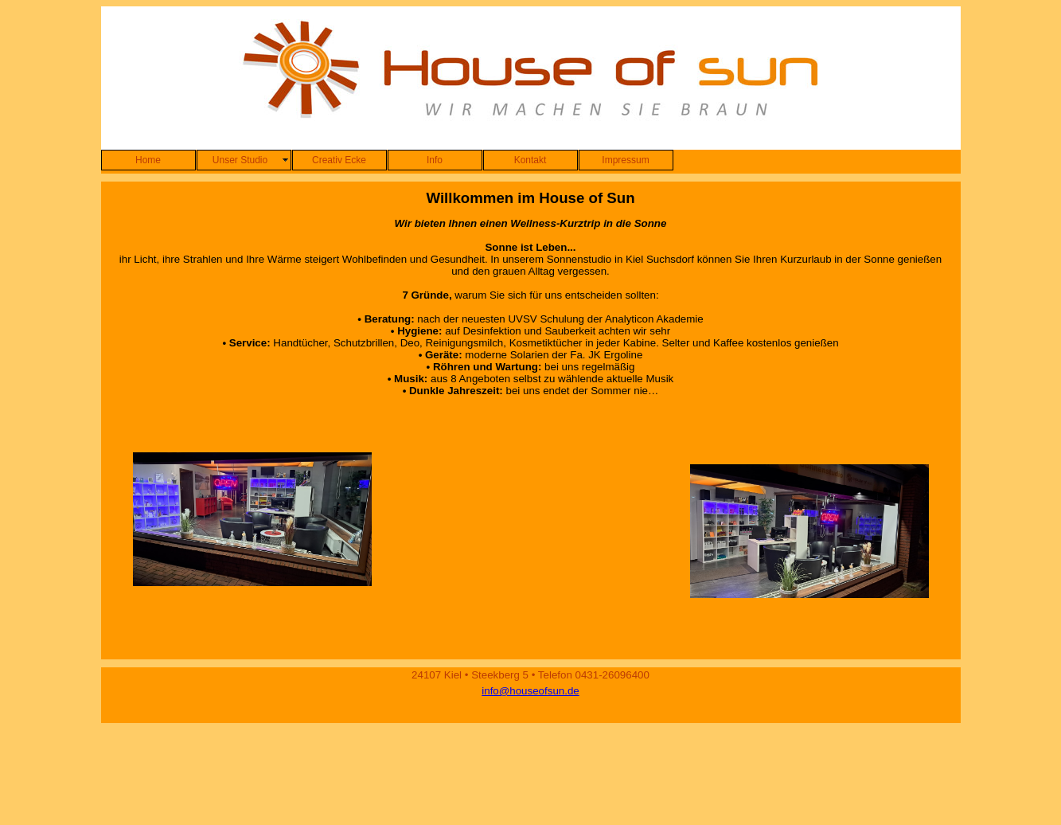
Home (148, 160)
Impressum (625, 160)
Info (435, 160)
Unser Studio (240, 160)
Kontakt (530, 160)
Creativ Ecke (339, 160)
